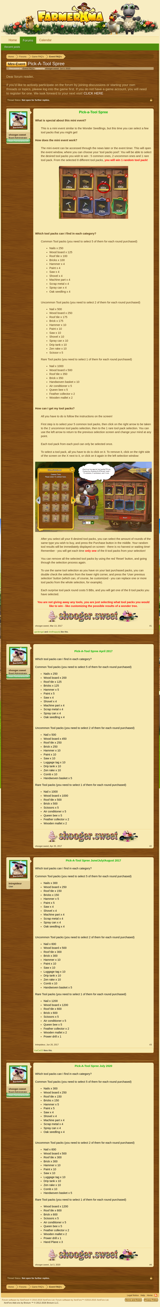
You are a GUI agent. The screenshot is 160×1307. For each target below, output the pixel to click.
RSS (155, 1295)
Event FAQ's (28, 68)
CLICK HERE (93, 93)
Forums (28, 40)
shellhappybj (54, 632)
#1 (150, 626)
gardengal (39, 632)
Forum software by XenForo (28, 1300)
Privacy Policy (151, 1300)
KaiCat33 (38, 1050)
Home (13, 40)
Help (143, 1295)
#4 (150, 1265)
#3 (150, 1044)
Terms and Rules (133, 1300)
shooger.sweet (52, 68)
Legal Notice (133, 1295)
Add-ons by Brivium (31, 1303)
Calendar (45, 40)
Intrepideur (15, 883)
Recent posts (12, 46)
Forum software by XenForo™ (82, 1300)
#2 (150, 846)
